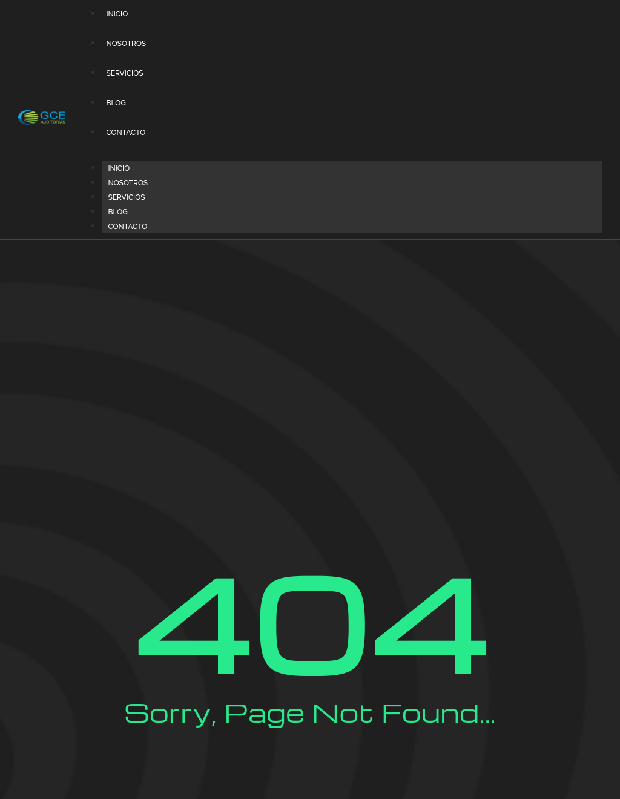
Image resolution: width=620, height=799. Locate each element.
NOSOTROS (126, 43)
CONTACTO (125, 132)
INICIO (117, 14)
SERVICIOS (124, 73)
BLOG (115, 103)
